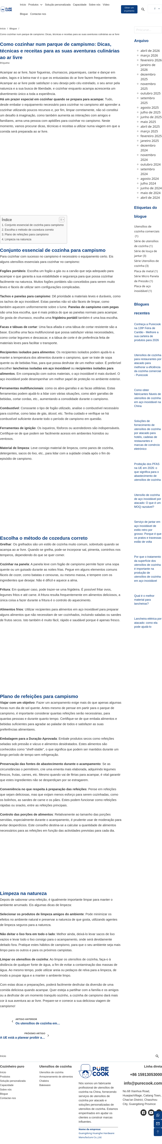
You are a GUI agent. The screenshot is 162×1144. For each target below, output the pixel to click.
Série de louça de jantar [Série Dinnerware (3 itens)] (145, 253)
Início (23, 4)
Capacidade (79, 4)
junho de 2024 (151, 188)
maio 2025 (148, 122)
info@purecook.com (143, 1083)
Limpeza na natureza (18, 239)
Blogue (24, 14)
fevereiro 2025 (151, 136)
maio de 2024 (150, 193)
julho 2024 (148, 183)
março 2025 (149, 131)
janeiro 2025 (149, 141)
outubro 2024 (150, 164)
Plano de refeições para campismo (27, 234)
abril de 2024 (150, 197)
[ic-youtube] (151, 1112)
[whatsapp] (158, 1115)
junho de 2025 (151, 117)
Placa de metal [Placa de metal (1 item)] (146, 271)
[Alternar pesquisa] (143, 9)
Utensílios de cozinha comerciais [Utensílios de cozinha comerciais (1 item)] (146, 232)
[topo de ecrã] (158, 1132)
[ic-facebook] (143, 1112)
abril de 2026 (150, 51)
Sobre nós (94, 4)
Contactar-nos (38, 14)
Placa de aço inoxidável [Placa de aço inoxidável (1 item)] (143, 288)
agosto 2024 (149, 178)
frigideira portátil (64, 317)
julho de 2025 (150, 112)
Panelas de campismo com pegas (93, 307)
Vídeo (106, 4)
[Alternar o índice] (60, 219)
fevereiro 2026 (151, 60)
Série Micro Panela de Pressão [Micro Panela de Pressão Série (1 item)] (146, 278)
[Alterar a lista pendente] (41, 4)
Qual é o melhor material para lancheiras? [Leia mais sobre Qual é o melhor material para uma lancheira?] (144, 599)
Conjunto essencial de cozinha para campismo (34, 225)
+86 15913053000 (146, 1074)
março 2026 (149, 55)
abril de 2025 (150, 126)
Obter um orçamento (129, 9)
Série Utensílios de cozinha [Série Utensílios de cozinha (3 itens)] (146, 263)
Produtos (33, 4)
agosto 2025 (149, 107)
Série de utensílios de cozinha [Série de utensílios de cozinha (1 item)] (146, 243)
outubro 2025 (150, 93)
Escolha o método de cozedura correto (29, 229)
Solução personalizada (58, 4)
